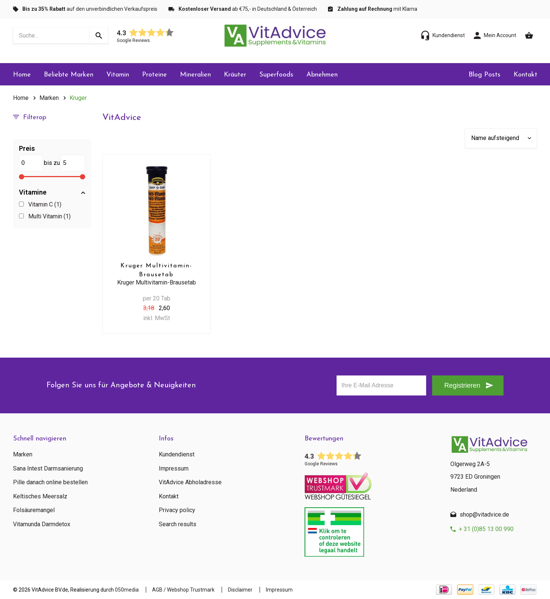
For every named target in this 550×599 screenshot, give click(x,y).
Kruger (78, 97)
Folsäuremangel (34, 510)
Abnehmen (322, 74)
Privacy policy (177, 510)
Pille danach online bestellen (50, 482)
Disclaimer (240, 590)
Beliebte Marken (68, 74)
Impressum (174, 468)
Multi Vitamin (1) (45, 216)
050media (127, 590)
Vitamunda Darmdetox (41, 524)
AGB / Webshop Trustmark (183, 590)
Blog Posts (485, 74)
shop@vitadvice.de (484, 514)
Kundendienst (176, 454)
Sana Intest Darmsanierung (48, 468)
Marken (49, 97)
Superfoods (276, 74)
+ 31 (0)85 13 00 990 (486, 529)
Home (22, 74)
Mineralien (195, 74)
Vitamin (117, 74)
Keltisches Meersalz (40, 496)
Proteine (154, 74)
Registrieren (462, 385)
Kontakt (525, 74)
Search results (177, 524)
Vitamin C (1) (40, 204)
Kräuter (235, 74)
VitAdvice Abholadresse (190, 482)
